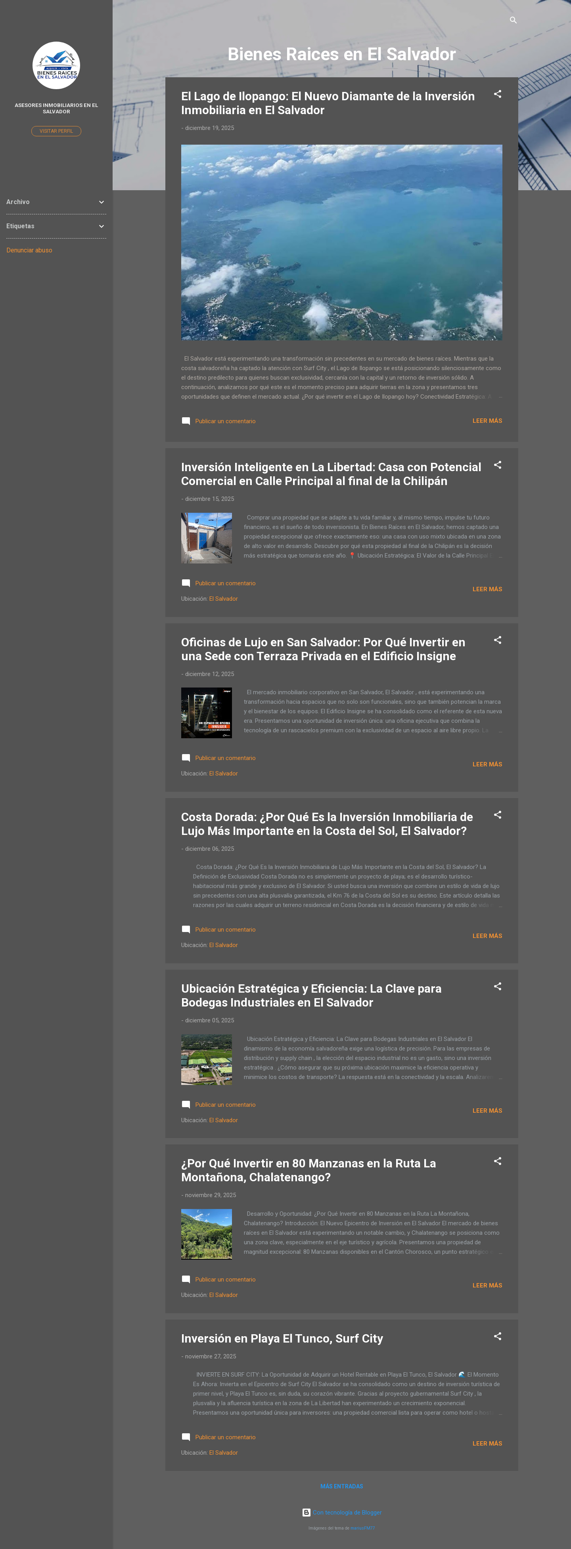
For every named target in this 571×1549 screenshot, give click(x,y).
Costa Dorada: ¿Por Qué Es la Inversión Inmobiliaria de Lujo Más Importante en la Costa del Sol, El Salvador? (327, 824)
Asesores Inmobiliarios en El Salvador (56, 108)
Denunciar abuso (29, 250)
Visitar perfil (56, 131)
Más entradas (341, 1486)
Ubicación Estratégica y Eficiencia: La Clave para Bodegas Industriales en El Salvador (311, 995)
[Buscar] (513, 22)
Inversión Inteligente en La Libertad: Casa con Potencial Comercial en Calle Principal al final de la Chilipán (331, 474)
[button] (497, 95)
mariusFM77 (363, 1528)
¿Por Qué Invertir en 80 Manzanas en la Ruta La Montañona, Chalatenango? (308, 1170)
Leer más (487, 420)
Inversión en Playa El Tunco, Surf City (282, 1338)
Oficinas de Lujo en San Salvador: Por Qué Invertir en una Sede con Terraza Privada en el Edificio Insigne (323, 649)
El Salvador (223, 598)
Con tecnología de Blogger (342, 1512)
